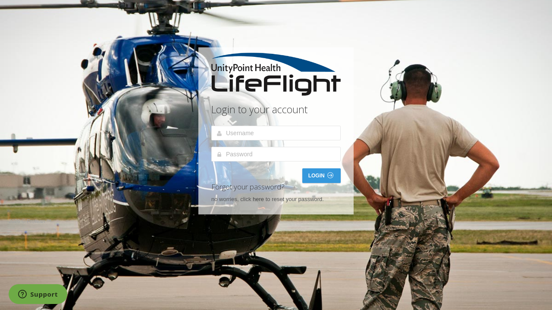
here (258, 199)
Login (320, 175)
